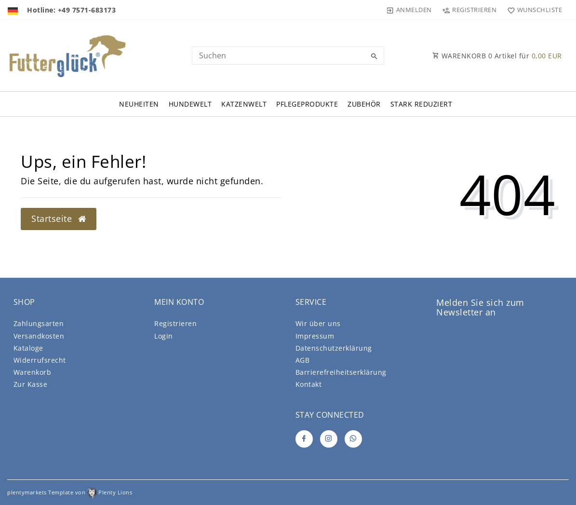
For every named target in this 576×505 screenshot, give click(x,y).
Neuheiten (139, 104)
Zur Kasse (30, 384)
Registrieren (175, 323)
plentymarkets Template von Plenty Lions (69, 492)
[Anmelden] (409, 9)
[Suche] (374, 56)
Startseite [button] (58, 218)
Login (163, 336)
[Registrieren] (469, 9)
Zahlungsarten (38, 323)
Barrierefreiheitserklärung (341, 372)
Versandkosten (39, 336)
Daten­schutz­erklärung (333, 348)
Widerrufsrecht (39, 360)
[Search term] (288, 55)
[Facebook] (304, 439)
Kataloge (28, 348)
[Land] (13, 9)
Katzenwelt (244, 104)
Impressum (315, 336)
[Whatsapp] (353, 439)
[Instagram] (328, 439)
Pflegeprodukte (307, 104)
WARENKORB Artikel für (497, 55)
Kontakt (308, 384)
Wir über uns (318, 323)
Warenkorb (32, 372)
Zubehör (364, 104)
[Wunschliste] (532, 9)
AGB (302, 360)
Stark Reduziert (421, 104)
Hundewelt (190, 104)
